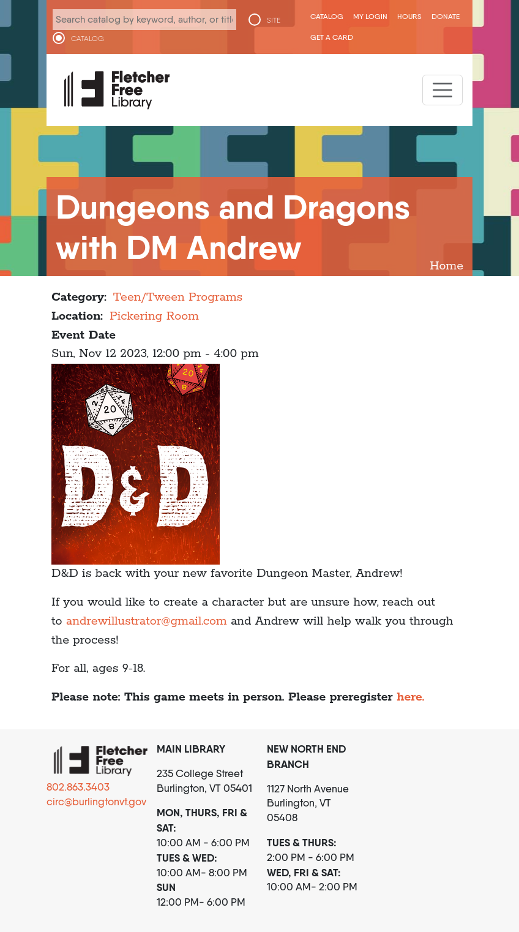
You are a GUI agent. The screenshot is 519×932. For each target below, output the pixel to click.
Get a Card (331, 37)
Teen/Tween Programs (177, 297)
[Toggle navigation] (442, 90)
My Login (370, 16)
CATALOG (87, 38)
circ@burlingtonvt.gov (96, 801)
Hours (409, 16)
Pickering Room (154, 316)
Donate (445, 16)
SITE (273, 20)
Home (446, 266)
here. (412, 697)
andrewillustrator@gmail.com (146, 621)
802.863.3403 (78, 787)
